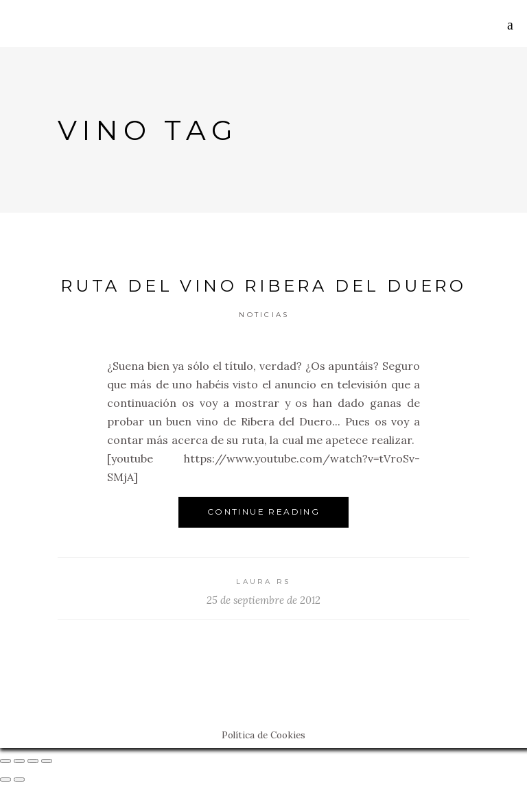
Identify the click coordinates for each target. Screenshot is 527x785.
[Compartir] (19, 761)
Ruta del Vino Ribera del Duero (263, 286)
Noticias (264, 314)
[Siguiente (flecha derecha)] (19, 779)
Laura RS (263, 581)
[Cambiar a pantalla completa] (32, 761)
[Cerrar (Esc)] (5, 761)
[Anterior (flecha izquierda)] (5, 779)
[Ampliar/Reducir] (46, 761)
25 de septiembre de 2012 (263, 600)
